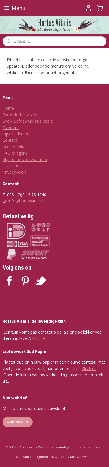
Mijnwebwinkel (81, 456)
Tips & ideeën (15, 134)
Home (8, 108)
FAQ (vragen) (15, 153)
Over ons (11, 127)
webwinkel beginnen (32, 456)
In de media (13, 146)
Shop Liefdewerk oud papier (28, 121)
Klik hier (39, 338)
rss (98, 447)
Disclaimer (12, 165)
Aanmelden (17, 422)
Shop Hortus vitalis (20, 114)
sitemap (86, 447)
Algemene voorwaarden (25, 159)
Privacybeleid (15, 172)
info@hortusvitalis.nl (26, 201)
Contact (10, 140)
